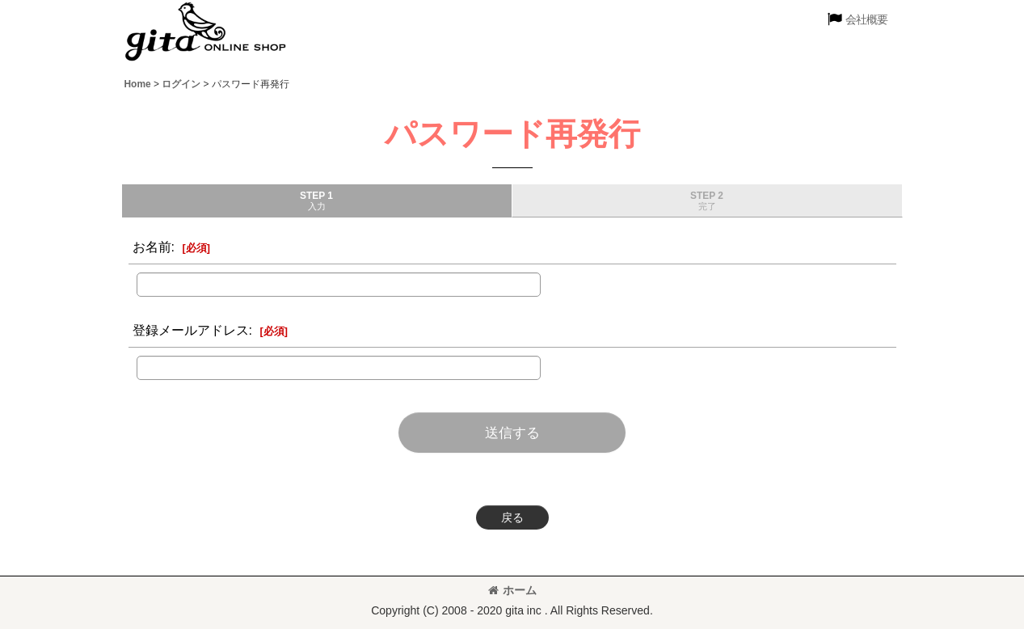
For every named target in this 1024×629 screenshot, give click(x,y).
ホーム (512, 590)
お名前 (152, 246)
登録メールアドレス (191, 330)
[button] (857, 19)
